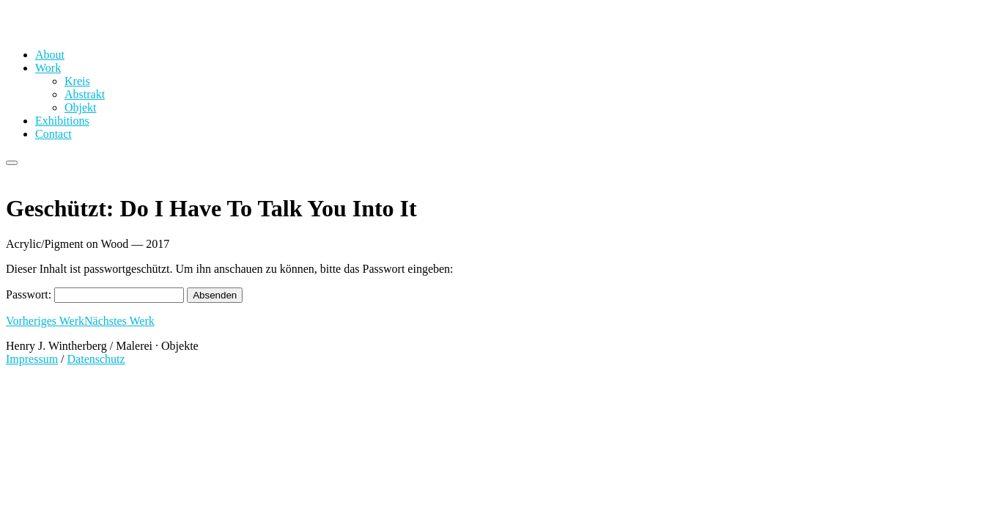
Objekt (80, 107)
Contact (53, 134)
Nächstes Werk (119, 321)
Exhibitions (62, 120)
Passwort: (95, 294)
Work (48, 68)
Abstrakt (84, 94)
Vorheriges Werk (45, 321)
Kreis (77, 81)
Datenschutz (96, 359)
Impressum (32, 359)
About (49, 54)
